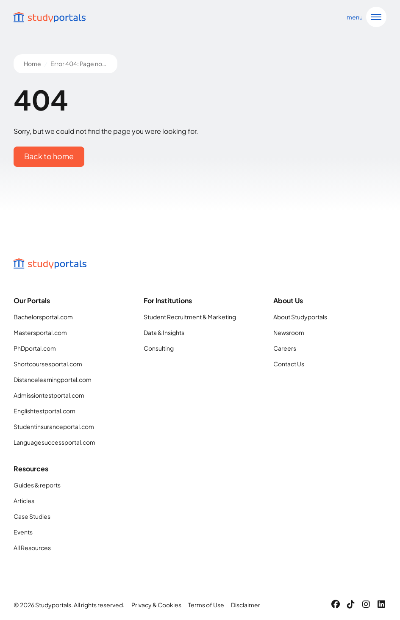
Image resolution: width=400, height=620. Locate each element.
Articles (24, 500)
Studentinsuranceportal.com (54, 426)
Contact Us (288, 364)
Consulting (159, 348)
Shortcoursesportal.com (48, 364)
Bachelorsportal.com (43, 317)
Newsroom (288, 332)
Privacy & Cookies (156, 605)
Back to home (49, 156)
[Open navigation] (365, 16)
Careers (284, 348)
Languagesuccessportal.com (54, 442)
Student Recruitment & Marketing (190, 317)
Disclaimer (245, 605)
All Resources (32, 547)
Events (23, 532)
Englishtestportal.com (44, 411)
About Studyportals (300, 317)
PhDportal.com (35, 348)
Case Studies (32, 516)
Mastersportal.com (40, 332)
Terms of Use (206, 605)
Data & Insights (164, 332)
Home (32, 63)
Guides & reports (37, 485)
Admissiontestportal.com (49, 395)
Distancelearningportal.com (53, 379)
